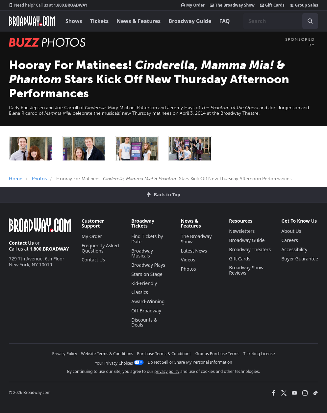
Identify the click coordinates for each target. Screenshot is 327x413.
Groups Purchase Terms (217, 353)
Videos (188, 259)
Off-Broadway (146, 310)
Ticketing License (259, 353)
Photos (39, 179)
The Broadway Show (232, 5)
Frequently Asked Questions (100, 248)
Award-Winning (147, 301)
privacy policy (166, 371)
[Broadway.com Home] (32, 21)
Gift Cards (272, 5)
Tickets (99, 21)
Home (15, 179)
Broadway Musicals (142, 253)
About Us (291, 231)
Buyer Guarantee (299, 258)
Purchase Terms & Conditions (164, 353)
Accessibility (294, 249)
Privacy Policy (64, 353)
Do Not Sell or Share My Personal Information (190, 362)
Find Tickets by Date (147, 239)
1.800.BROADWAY (48, 5)
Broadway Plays (148, 265)
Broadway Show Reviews (246, 270)
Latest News (194, 251)
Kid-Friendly (144, 283)
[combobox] (280, 21)
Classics (139, 292)
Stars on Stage (147, 274)
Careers (289, 240)
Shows (73, 21)
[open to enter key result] (310, 21)
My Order (193, 5)
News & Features (138, 21)
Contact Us (21, 243)
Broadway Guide (189, 21)
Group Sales (304, 5)
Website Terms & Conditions (107, 353)
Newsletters (242, 231)
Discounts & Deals (144, 322)
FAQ (224, 21)
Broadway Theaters (250, 249)
